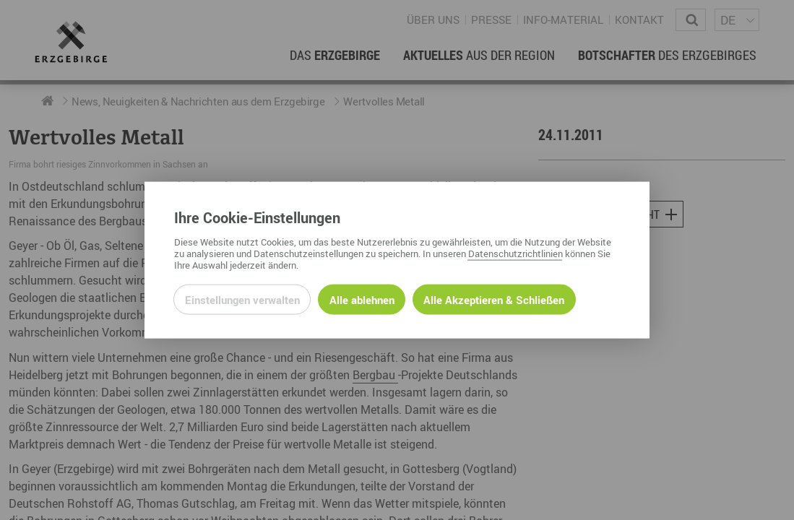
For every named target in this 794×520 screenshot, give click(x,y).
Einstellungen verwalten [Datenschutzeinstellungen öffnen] (242, 299)
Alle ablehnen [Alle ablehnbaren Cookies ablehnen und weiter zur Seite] (361, 299)
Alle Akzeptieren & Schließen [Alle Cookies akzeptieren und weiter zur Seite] (493, 299)
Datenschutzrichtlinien (515, 252)
